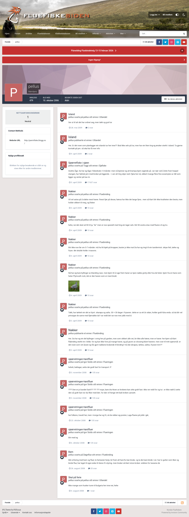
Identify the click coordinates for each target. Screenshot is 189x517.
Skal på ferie (74, 477)
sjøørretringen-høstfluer (80, 359)
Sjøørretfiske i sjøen (78, 162)
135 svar (94, 372)
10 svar (89, 208)
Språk (5, 513)
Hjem (7, 33)
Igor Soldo (88, 362)
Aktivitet (110, 33)
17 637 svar (91, 182)
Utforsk (95, 33)
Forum (17, 33)
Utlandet (103, 117)
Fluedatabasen (43, 33)
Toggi (85, 165)
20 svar (92, 468)
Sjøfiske (102, 165)
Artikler (29, 33)
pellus (71, 117)
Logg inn (155, 15)
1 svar (91, 491)
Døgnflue (87, 455)
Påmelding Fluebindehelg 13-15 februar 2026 (92, 50)
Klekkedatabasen (62, 33)
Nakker (72, 191)
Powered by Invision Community (174, 513)
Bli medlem (167, 15)
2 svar (89, 128)
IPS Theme (6, 510)
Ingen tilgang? (94, 60)
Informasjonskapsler (42, 513)
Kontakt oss (27, 513)
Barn (70, 451)
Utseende (15, 513)
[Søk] (150, 33)
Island (71, 114)
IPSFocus (17, 510)
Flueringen (108, 362)
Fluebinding (105, 194)
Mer (122, 33)
